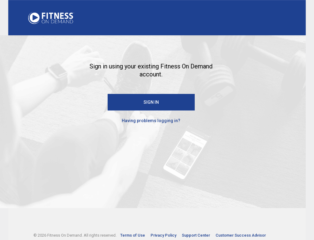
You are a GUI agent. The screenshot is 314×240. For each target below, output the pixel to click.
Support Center (196, 235)
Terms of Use (133, 235)
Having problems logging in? (151, 120)
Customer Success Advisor (241, 235)
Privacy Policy (164, 235)
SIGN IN (151, 102)
